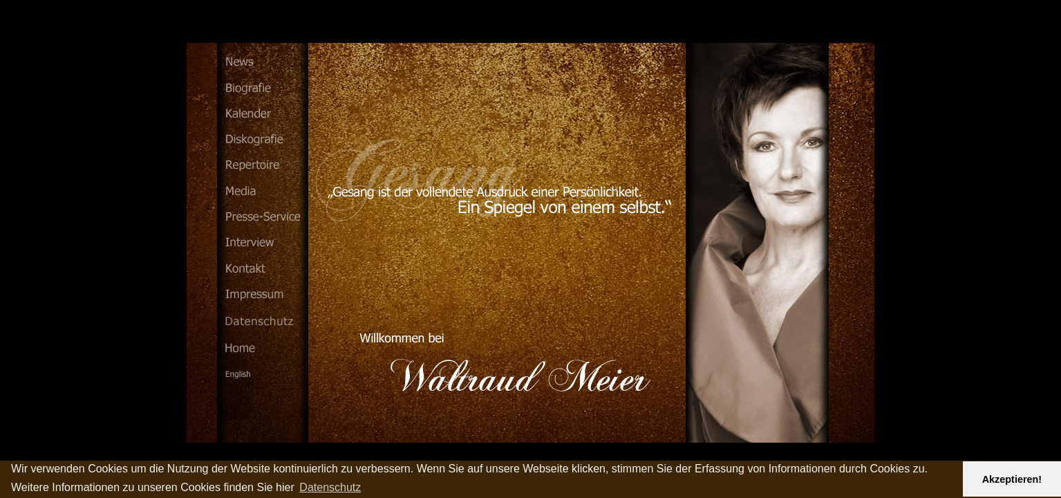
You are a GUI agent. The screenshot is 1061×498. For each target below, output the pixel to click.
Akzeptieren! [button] (1012, 479)
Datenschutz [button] (330, 487)
